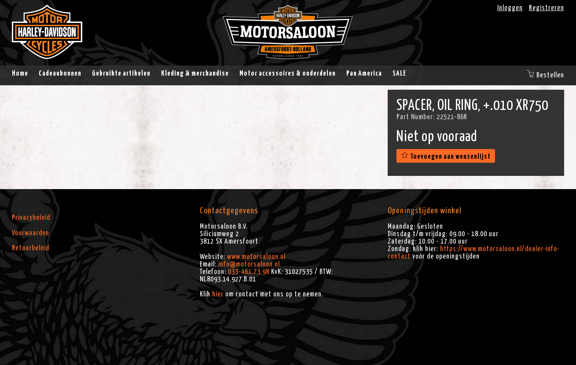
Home (20, 73)
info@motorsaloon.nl (249, 264)
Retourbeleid (30, 248)
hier (218, 294)
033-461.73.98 (248, 271)
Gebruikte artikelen (121, 73)
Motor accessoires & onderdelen (287, 73)
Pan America (364, 73)
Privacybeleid (31, 217)
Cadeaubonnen (60, 73)
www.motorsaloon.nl (256, 256)
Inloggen (510, 7)
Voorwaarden (30, 233)
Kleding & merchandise (195, 73)
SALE (399, 73)
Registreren (546, 7)
